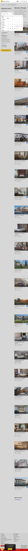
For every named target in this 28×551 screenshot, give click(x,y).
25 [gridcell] (19, 26)
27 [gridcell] (8, 28)
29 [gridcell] (12, 28)
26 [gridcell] (21, 26)
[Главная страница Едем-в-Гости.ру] (5, 1)
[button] (22, 1)
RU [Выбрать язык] (18, 1)
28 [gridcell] (10, 28)
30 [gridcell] (14, 28)
